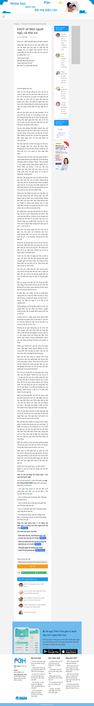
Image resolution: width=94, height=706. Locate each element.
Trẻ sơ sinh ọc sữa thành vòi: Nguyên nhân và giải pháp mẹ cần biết (38, 685)
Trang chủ (16, 24)
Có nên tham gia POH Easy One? (37, 24)
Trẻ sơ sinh (24, 24)
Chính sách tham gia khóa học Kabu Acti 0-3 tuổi (38, 663)
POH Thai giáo (40, 550)
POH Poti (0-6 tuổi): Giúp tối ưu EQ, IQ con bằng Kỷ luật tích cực (73, 686)
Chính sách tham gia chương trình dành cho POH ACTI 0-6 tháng (38, 669)
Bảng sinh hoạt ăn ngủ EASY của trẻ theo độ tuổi (55, 677)
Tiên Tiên (24, 37)
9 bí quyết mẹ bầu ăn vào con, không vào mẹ (55, 684)
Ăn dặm (60, 129)
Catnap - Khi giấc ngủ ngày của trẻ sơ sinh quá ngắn (54, 690)
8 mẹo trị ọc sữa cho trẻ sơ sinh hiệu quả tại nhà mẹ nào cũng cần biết (38, 676)
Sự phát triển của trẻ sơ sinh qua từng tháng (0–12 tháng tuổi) (55, 664)
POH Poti (38, 544)
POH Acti (43, 537)
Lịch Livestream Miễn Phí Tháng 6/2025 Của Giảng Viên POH (37, 693)
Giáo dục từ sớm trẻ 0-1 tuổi (61, 135)
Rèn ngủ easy (41, 572)
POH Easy (24, 527)
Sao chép (36, 565)
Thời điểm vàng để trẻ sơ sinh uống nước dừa (55, 671)
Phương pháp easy (28, 572)
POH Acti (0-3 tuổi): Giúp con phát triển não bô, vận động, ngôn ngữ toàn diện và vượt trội (73, 677)
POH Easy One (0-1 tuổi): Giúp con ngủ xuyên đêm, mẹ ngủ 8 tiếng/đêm (72, 668)
